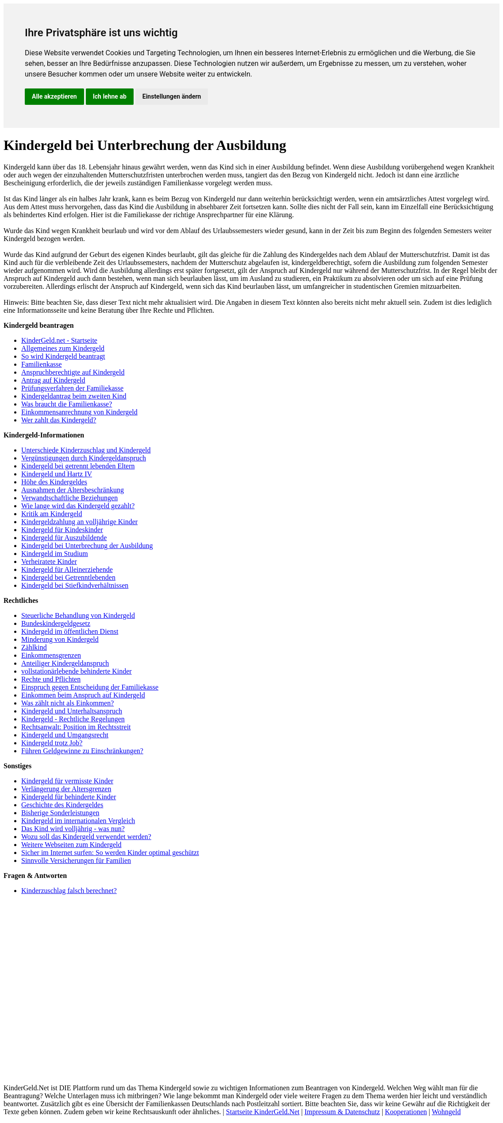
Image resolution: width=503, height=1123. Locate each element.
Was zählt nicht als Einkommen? (67, 703)
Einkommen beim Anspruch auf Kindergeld (83, 695)
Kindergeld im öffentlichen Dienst (69, 631)
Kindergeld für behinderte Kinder (68, 797)
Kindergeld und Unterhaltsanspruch (71, 711)
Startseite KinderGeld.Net (262, 1111)
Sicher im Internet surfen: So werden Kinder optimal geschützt (110, 852)
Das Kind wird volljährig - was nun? (73, 828)
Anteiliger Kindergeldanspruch (65, 663)
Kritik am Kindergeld (51, 513)
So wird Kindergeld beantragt (63, 356)
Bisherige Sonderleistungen (60, 812)
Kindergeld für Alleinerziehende (67, 569)
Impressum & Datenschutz (342, 1111)
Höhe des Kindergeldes (54, 482)
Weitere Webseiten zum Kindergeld (71, 844)
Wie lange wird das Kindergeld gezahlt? (77, 506)
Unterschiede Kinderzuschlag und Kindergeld (86, 450)
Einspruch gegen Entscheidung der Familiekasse (89, 687)
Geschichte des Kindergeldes (62, 805)
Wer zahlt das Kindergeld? (58, 420)
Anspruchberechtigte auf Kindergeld (72, 372)
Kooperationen (406, 1111)
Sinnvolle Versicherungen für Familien (76, 860)
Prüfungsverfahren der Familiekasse (72, 388)
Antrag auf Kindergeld (53, 380)
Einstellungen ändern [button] (171, 96)
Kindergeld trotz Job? (51, 743)
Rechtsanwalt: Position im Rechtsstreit (76, 727)
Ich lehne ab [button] (110, 96)
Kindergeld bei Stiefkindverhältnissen (74, 585)
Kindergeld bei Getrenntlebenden (68, 577)
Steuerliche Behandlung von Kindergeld (78, 615)
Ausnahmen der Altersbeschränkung (72, 490)
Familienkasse (41, 364)
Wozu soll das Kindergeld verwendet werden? (86, 836)
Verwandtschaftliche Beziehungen (69, 498)
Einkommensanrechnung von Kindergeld (79, 412)
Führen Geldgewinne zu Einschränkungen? (82, 751)
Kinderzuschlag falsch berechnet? (69, 890)
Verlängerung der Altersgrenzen (66, 789)
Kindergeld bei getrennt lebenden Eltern (78, 466)
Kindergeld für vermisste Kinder (67, 781)
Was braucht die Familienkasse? (66, 404)
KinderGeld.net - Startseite (59, 340)
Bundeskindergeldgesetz (55, 623)
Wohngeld (446, 1111)
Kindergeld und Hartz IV (56, 474)
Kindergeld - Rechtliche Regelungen (73, 719)
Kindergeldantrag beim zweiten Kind (73, 396)
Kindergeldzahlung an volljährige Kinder (79, 521)
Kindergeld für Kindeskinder (62, 529)
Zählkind (34, 647)
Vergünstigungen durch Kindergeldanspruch (83, 458)
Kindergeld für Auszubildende (64, 537)
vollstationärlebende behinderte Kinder (76, 671)
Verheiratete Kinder (49, 561)
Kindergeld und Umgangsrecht (64, 735)
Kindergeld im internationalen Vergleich (78, 820)
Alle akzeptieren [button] (54, 96)
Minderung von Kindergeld (60, 639)
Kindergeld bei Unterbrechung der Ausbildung (87, 545)
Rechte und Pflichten (51, 679)
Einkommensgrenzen (51, 655)
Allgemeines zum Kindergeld (62, 348)
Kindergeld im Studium (54, 553)
